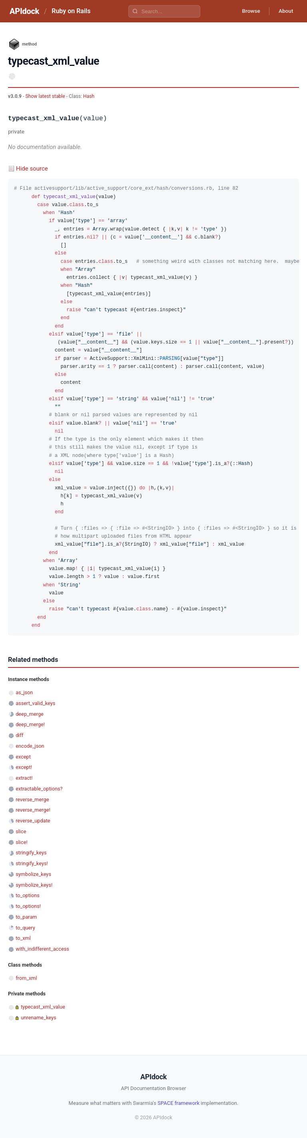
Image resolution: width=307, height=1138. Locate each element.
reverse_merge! (33, 810)
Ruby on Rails (71, 11)
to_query (25, 928)
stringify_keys (31, 853)
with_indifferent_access (42, 949)
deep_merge (30, 714)
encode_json (30, 746)
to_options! (28, 906)
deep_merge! (30, 724)
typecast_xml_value (43, 1007)
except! (24, 767)
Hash (88, 96)
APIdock (24, 11)
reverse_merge (32, 799)
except (23, 757)
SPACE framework (178, 1103)
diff (19, 735)
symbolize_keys (33, 874)
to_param (26, 917)
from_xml (26, 978)
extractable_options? (39, 789)
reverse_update (33, 821)
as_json (24, 692)
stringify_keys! (32, 863)
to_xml (23, 938)
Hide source (32, 168)
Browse (248, 11)
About (285, 11)
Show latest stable (45, 96)
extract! (24, 778)
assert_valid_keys (35, 703)
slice (21, 831)
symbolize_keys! (34, 885)
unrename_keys (38, 1018)
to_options (28, 895)
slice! (22, 842)
